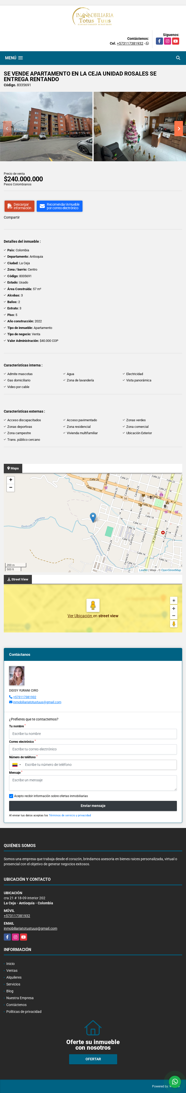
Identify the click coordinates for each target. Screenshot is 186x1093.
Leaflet (143, 570)
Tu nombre (17, 726)
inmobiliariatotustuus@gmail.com (37, 702)
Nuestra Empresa (20, 998)
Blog (9, 991)
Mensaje (15, 772)
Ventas (11, 970)
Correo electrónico (22, 741)
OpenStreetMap (171, 570)
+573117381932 (130, 43)
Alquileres (14, 977)
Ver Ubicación (80, 615)
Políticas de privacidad (24, 1012)
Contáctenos (16, 1005)
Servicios (13, 984)
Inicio (10, 964)
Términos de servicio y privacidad (70, 815)
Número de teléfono (23, 757)
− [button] (10, 488)
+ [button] (10, 480)
